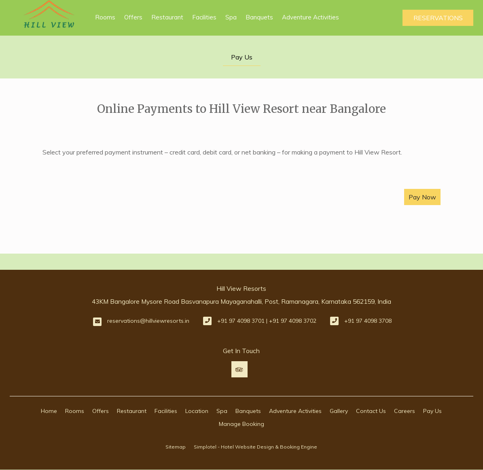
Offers (133, 17)
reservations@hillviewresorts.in (148, 320)
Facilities (204, 17)
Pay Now (422, 197)
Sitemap (175, 447)
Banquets (259, 17)
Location (196, 411)
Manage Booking (241, 424)
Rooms (105, 17)
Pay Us (241, 57)
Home (49, 411)
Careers (404, 411)
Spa (231, 17)
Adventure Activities (310, 17)
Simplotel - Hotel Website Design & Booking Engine (255, 447)
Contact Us (371, 411)
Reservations (438, 18)
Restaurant (167, 17)
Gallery (339, 411)
